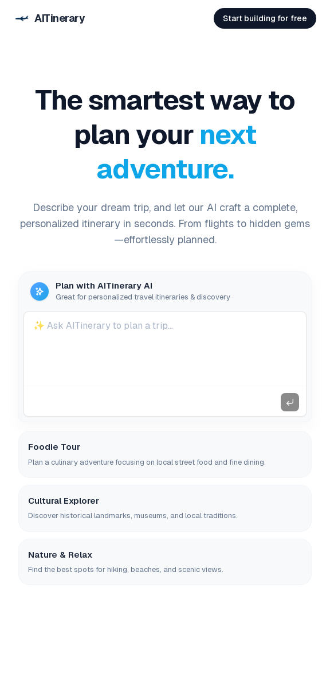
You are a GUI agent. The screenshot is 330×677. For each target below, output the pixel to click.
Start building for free (265, 18)
